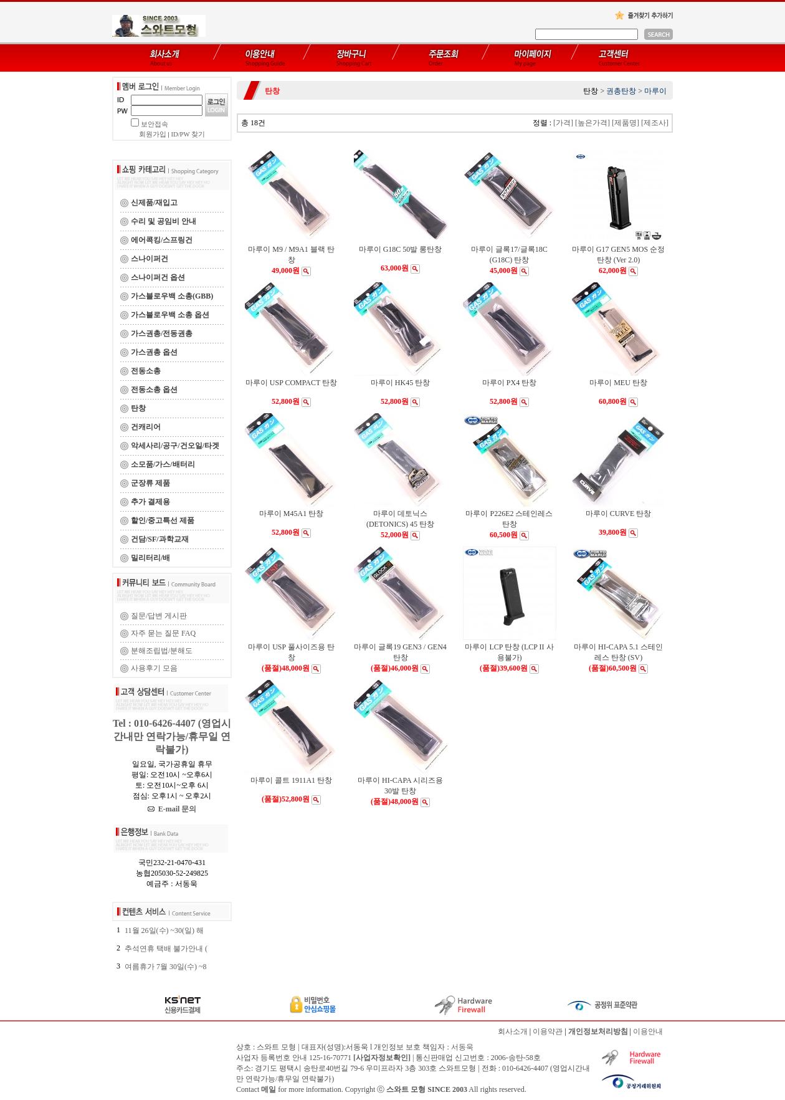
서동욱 (462, 1047)
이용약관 (548, 1031)
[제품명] (625, 122)
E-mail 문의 (172, 809)
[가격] (563, 122)
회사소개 (513, 1031)
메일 (268, 1089)
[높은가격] (592, 122)
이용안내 (648, 1031)
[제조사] (654, 122)
